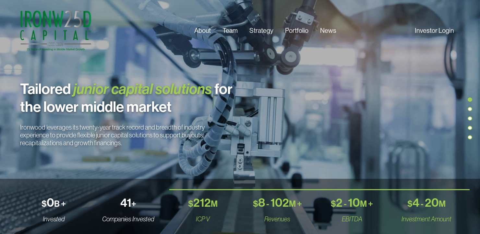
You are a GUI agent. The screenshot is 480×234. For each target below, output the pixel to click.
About (202, 30)
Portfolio (296, 30)
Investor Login (434, 30)
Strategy (261, 30)
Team (230, 30)
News (328, 30)
